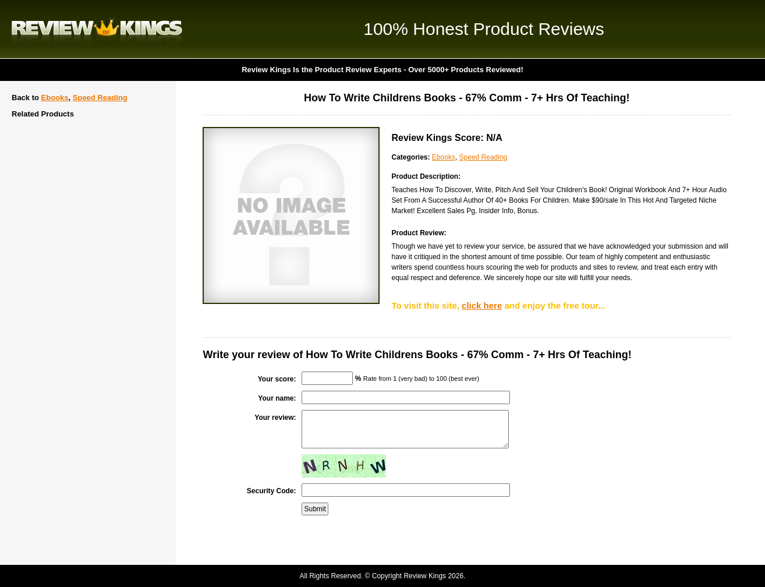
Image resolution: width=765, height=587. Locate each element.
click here (482, 305)
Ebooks (55, 97)
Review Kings (97, 29)
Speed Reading (100, 97)
